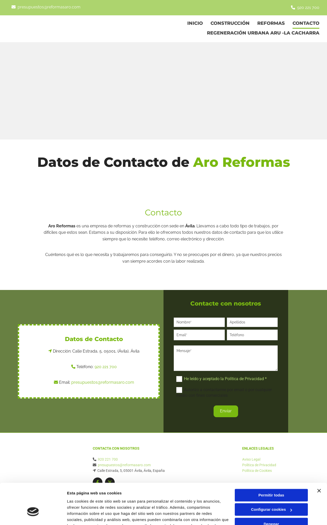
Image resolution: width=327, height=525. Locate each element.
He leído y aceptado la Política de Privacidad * (225, 379)
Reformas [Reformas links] (271, 23)
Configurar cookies (271, 478)
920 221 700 (308, 7)
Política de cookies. (104, 501)
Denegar (271, 493)
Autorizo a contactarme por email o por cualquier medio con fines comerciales (224, 393)
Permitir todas (271, 464)
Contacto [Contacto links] (306, 23)
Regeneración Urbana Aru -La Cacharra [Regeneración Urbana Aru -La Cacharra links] (263, 33)
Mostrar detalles (82, 515)
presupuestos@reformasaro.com (49, 7)
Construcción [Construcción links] (230, 23)
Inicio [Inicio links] (195, 23)
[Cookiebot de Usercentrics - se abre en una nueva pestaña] (33, 515)
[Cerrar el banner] (319, 459)
